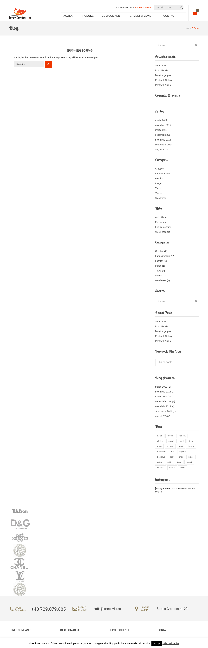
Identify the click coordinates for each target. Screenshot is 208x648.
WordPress (160, 198)
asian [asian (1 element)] (159, 435)
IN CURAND (161, 70)
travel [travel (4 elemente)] (189, 462)
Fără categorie (162, 173)
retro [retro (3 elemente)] (159, 462)
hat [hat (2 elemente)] (172, 451)
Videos (158, 193)
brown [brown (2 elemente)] (170, 435)
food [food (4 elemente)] (181, 446)
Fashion (159, 178)
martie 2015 (161, 130)
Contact (169, 15)
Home (188, 28)
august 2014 (161, 149)
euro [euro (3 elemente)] (159, 446)
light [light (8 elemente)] (172, 457)
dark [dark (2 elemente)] (191, 441)
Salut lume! (161, 65)
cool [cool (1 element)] (182, 441)
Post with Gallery (163, 80)
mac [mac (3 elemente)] (181, 457)
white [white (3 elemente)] (182, 467)
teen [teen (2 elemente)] (179, 462)
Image (158, 183)
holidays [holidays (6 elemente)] (161, 457)
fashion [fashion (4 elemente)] (170, 446)
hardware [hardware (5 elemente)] (161, 451)
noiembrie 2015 (163, 125)
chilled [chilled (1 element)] (160, 441)
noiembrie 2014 (163, 139)
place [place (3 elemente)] (191, 457)
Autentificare (161, 217)
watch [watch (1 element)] (172, 467)
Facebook (165, 362)
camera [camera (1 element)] (181, 435)
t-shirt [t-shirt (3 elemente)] (169, 462)
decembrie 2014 (163, 135)
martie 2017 (161, 120)
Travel (158, 188)
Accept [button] (156, 643)
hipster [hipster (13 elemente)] (182, 451)
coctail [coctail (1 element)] (172, 441)
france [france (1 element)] (191, 446)
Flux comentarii (163, 227)
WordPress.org (162, 232)
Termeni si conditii (141, 15)
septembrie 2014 (163, 144)
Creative (159, 168)
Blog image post (163, 75)
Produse (87, 15)
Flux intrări (160, 222)
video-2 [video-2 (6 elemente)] (160, 467)
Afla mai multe (170, 643)
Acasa (68, 15)
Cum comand (111, 15)
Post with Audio (163, 85)
